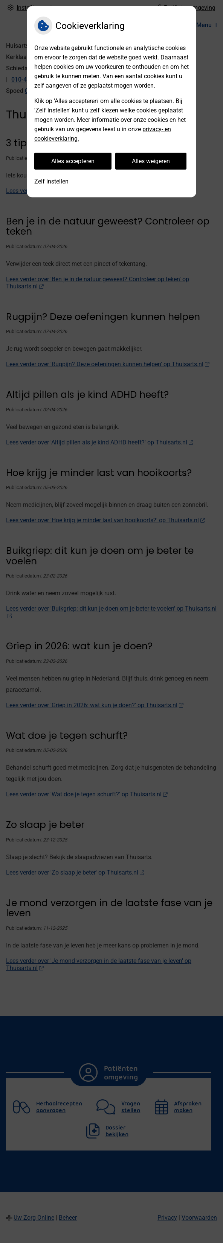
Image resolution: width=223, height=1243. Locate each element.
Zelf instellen (51, 181)
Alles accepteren (73, 161)
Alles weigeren (151, 161)
